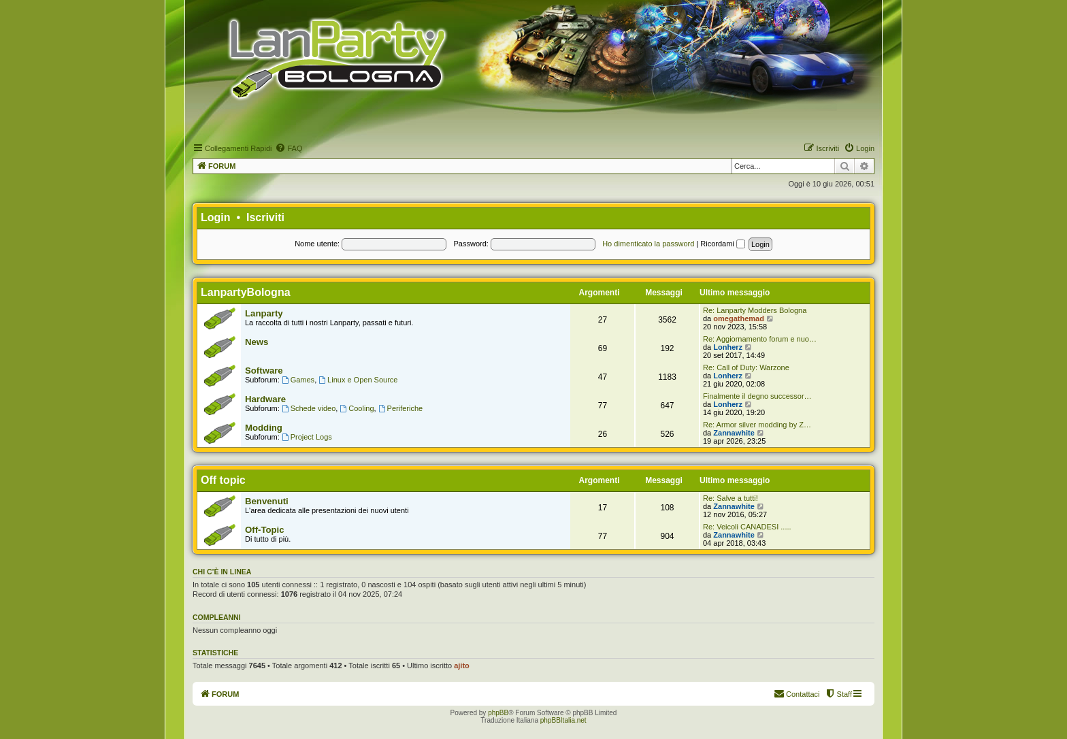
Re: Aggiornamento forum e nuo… (760, 339)
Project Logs (307, 437)
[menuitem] (288, 148)
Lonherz (727, 347)
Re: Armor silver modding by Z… (757, 425)
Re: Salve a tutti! (730, 498)
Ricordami (722, 244)
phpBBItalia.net (563, 720)
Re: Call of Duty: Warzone (746, 367)
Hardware (265, 399)
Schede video (309, 408)
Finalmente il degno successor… (757, 396)
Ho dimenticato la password (648, 244)
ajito (462, 665)
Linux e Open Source (357, 380)
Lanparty (264, 313)
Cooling (357, 408)
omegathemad (738, 318)
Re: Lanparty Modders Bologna (754, 310)
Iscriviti (265, 217)
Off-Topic (264, 530)
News (256, 342)
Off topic (223, 480)
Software (264, 370)
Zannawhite (734, 433)
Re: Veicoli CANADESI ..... (747, 527)
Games (298, 380)
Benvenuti (267, 501)
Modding (263, 428)
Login (216, 217)
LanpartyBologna (246, 292)
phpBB (498, 713)
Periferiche (400, 408)
